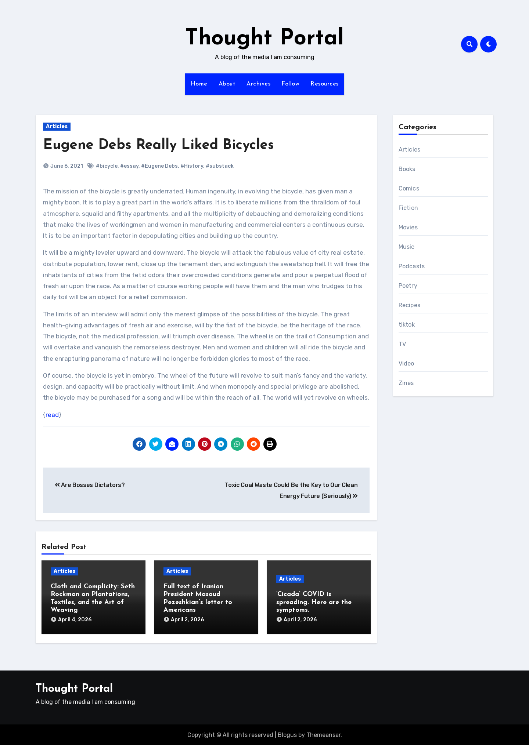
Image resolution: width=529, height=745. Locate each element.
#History (191, 166)
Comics (409, 188)
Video (406, 363)
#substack (220, 166)
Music (407, 246)
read (52, 414)
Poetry (408, 285)
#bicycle (107, 166)
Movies (408, 227)
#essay (129, 166)
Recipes (409, 305)
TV (402, 344)
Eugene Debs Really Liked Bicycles (158, 145)
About (227, 84)
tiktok (407, 324)
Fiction (408, 207)
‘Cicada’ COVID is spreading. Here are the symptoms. (314, 602)
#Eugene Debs (159, 166)
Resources (324, 84)
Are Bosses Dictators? (90, 484)
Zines (406, 382)
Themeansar (323, 734)
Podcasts (412, 266)
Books (407, 169)
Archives (258, 84)
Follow (290, 84)
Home (199, 84)
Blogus (287, 734)
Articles (57, 126)
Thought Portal (264, 39)
